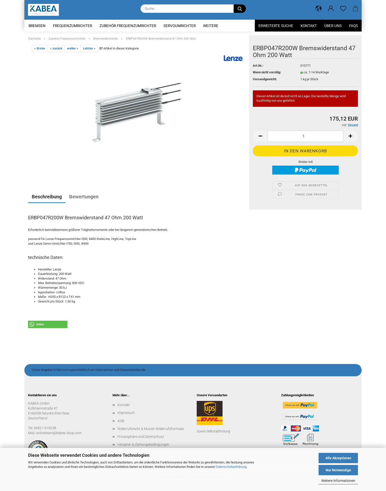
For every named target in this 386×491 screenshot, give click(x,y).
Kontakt (309, 26)
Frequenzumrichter (72, 26)
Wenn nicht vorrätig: (267, 72)
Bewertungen (83, 197)
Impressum (126, 413)
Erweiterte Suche (275, 26)
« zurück (56, 48)
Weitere (210, 26)
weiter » (72, 48)
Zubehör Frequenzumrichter (127, 26)
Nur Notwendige (338, 470)
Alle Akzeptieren (338, 458)
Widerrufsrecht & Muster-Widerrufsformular (150, 429)
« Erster (39, 48)
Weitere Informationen (338, 481)
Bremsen (37, 26)
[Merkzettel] (343, 8)
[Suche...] (240, 8)
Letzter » (89, 48)
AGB (120, 421)
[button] (318, 8)
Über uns (333, 26)
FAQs (353, 26)
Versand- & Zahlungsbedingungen (143, 444)
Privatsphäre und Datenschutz (140, 437)
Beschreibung (47, 197)
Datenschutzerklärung (231, 467)
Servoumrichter (179, 26)
